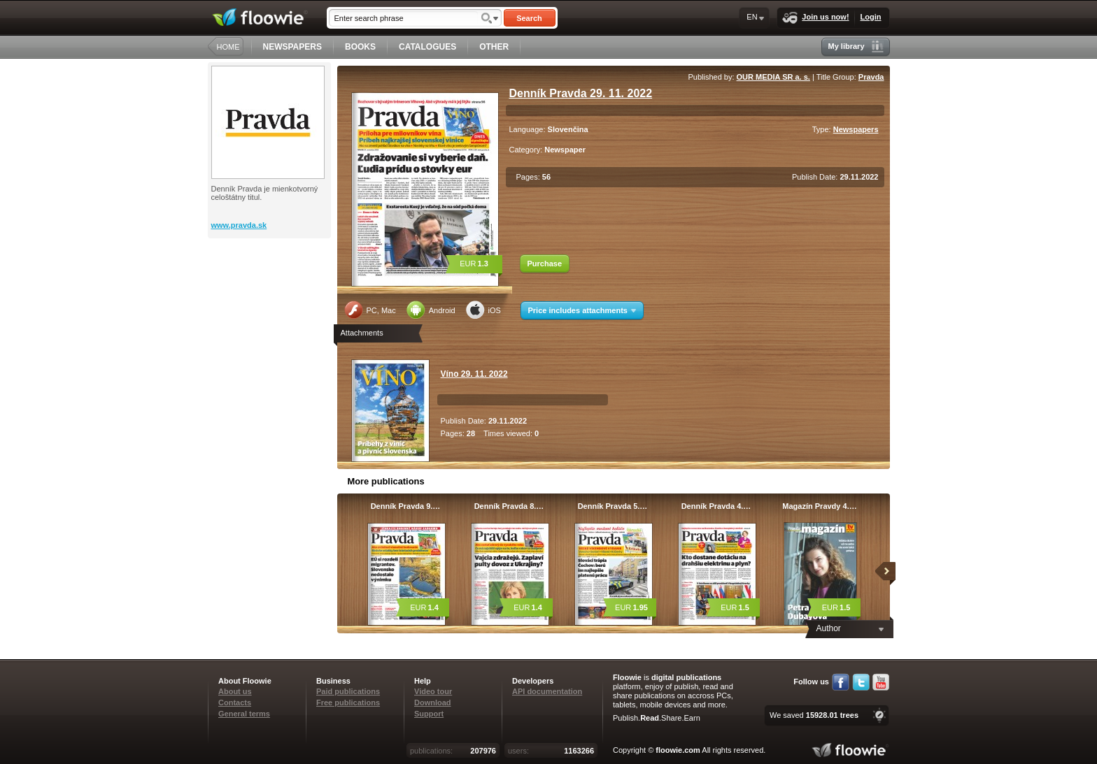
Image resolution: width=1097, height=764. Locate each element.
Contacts (234, 702)
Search (529, 18)
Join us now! (815, 18)
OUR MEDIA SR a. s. (773, 77)
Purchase (545, 263)
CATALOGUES (427, 47)
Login (871, 17)
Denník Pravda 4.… (716, 506)
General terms (244, 713)
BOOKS (360, 47)
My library (856, 46)
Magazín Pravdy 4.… (819, 506)
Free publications (348, 702)
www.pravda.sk (239, 225)
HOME (228, 47)
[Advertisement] (271, 294)
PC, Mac (370, 310)
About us (235, 691)
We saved (814, 715)
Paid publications (348, 691)
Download (432, 702)
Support (429, 713)
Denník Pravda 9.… (406, 506)
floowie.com (678, 750)
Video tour (433, 691)
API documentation (547, 691)
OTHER (494, 47)
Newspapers (856, 129)
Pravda (871, 77)
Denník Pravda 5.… (613, 506)
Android (430, 310)
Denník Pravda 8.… (509, 506)
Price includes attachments (582, 310)
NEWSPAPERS (292, 47)
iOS (483, 310)
